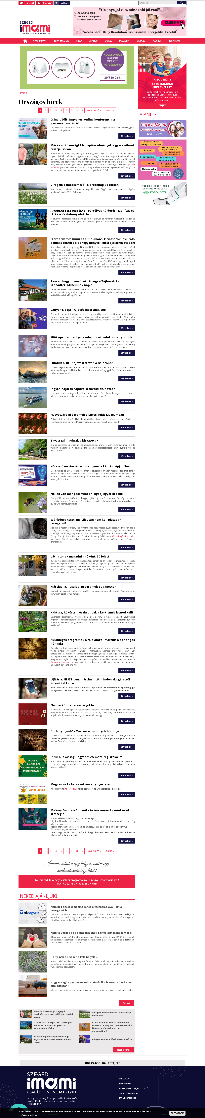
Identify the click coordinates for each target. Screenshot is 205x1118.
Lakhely (65, 2)
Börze (108, 40)
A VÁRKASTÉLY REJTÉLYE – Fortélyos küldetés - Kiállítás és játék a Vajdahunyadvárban (92, 212)
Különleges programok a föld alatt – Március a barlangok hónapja (93, 641)
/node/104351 (70, 788)
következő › (94, 110)
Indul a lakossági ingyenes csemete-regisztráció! (86, 757)
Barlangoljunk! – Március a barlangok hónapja (85, 731)
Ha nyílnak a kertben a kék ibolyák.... (74, 957)
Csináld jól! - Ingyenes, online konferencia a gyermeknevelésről (83, 121)
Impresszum (125, 1083)
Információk (61, 40)
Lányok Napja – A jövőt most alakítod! (78, 310)
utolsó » (109, 110)
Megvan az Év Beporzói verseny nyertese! (80, 784)
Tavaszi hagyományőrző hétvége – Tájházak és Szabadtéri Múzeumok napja (85, 283)
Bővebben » (127, 136)
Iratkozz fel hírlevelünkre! (77, 883)
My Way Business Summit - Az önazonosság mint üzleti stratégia (90, 812)
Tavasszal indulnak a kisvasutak (74, 440)
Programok (39, 40)
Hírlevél (30, 2)
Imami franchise (127, 1098)
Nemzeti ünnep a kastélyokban (74, 705)
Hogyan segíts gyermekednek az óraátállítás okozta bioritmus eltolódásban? (91, 984)
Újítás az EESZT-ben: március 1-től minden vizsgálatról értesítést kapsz (90, 681)
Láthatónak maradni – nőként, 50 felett (80, 556)
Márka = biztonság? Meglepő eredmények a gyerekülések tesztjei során (93, 147)
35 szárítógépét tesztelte (123, 536)
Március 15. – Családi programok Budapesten (83, 586)
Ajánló (93, 40)
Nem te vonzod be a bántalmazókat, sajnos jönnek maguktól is (91, 932)
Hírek (79, 40)
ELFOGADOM (177, 1113)
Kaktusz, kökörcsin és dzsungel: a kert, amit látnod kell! (92, 612)
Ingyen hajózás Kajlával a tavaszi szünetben (83, 389)
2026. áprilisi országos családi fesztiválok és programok (91, 337)
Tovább (126, 1003)
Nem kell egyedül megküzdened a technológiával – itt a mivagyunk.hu (86, 908)
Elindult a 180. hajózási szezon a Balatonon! (82, 363)
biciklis (132, 164)
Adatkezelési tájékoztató (133, 1088)
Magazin (124, 40)
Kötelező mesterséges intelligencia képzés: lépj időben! (91, 466)
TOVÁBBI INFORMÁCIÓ (28, 1115)
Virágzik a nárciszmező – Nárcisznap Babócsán (85, 185)
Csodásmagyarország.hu (62, 662)
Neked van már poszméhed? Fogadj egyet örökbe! (87, 494)
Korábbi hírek (123, 1049)
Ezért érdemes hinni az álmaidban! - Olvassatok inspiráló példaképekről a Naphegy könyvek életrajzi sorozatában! (93, 241)
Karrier (157, 40)
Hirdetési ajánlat (128, 1093)
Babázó (141, 40)
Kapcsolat (125, 1078)
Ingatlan (174, 40)
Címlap (25, 41)
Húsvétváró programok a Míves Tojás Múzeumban (87, 415)
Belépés (47, 2)
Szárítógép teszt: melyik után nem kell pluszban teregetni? (86, 521)
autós (56, 167)
